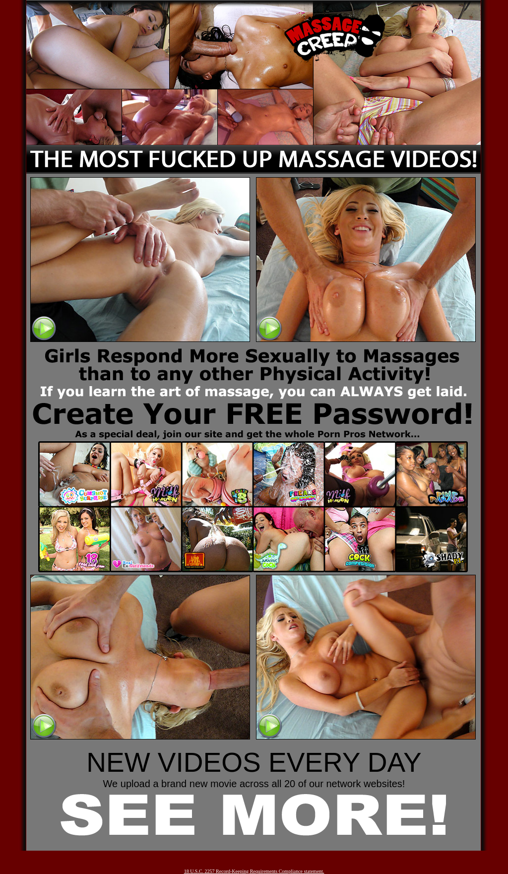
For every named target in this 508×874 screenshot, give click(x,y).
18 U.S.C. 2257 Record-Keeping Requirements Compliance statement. (254, 871)
